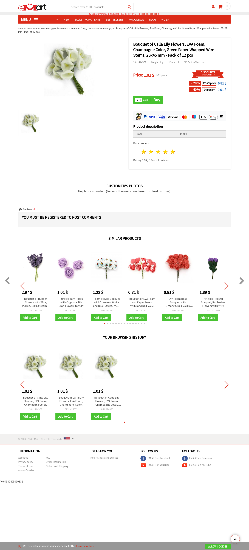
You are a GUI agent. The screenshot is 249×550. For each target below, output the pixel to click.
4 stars (165, 152)
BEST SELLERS (114, 19)
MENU (29, 19)
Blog (152, 19)
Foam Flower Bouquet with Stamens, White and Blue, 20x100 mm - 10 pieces (106, 302)
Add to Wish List (194, 62)
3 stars (158, 152)
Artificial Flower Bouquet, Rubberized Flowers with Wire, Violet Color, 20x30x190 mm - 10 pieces (213, 302)
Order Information (56, 462)
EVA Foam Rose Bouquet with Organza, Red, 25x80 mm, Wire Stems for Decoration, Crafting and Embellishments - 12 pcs (177, 302)
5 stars (172, 152)
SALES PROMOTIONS (87, 19)
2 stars (151, 152)
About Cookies (26, 471)
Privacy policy (25, 462)
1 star (144, 152)
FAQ (48, 458)
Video (165, 19)
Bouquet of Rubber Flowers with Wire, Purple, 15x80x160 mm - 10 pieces (35, 302)
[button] (104, 324)
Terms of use (25, 467)
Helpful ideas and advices (104, 458)
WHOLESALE (136, 19)
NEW (66, 19)
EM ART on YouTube (154, 466)
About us (23, 458)
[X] (19, 546)
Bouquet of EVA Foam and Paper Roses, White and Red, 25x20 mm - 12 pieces (142, 302)
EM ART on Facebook (155, 459)
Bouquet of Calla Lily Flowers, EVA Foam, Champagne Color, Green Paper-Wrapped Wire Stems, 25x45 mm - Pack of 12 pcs (35, 401)
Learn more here (86, 546)
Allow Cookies (217, 546)
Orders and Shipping (57, 467)
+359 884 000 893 (149, 14)
